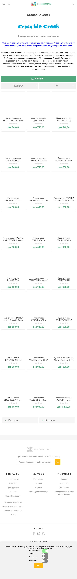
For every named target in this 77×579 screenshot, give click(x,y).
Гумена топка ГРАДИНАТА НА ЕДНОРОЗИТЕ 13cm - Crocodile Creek (38, 241)
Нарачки (38, 483)
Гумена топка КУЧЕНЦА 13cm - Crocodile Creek (13, 319)
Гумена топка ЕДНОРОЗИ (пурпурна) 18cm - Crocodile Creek (38, 280)
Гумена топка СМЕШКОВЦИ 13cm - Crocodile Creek (13, 400)
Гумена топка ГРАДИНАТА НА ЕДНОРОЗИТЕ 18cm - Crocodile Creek (64, 241)
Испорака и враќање (13, 502)
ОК (38, 566)
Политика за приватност (12, 506)
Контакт (12, 483)
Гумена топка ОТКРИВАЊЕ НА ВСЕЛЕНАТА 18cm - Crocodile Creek (38, 321)
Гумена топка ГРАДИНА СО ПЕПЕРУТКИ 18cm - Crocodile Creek (13, 240)
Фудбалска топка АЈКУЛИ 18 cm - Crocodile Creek (63, 400)
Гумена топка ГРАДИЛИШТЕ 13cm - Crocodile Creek (38, 200)
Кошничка (64, 483)
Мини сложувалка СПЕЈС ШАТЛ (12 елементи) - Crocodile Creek (13, 161)
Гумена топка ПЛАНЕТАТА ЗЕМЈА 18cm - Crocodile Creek (63, 320)
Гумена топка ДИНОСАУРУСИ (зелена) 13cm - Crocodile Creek (13, 281)
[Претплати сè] (36, 462)
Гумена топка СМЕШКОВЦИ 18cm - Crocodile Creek (38, 400)
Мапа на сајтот (13, 479)
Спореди (64, 479)
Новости (12, 492)
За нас (13, 515)
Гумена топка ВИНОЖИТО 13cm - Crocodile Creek (63, 160)
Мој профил (38, 479)
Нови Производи (13, 496)
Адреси (38, 487)
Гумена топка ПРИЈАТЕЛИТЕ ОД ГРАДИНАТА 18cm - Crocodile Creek (13, 361)
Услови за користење (13, 510)
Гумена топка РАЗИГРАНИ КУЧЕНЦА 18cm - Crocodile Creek (38, 360)
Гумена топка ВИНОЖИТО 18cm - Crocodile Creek (13, 200)
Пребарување (13, 487)
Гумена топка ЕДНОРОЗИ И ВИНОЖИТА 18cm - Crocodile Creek (64, 281)
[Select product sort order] (19, 86)
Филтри (39, 79)
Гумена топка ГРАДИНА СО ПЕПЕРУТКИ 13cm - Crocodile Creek (64, 200)
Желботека (64, 487)
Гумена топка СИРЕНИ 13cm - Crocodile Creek (63, 359)
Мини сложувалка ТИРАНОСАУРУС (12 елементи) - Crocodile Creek (38, 161)
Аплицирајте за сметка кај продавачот (64, 493)
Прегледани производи (38, 492)
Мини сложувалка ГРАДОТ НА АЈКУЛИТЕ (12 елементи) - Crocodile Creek (13, 121)
